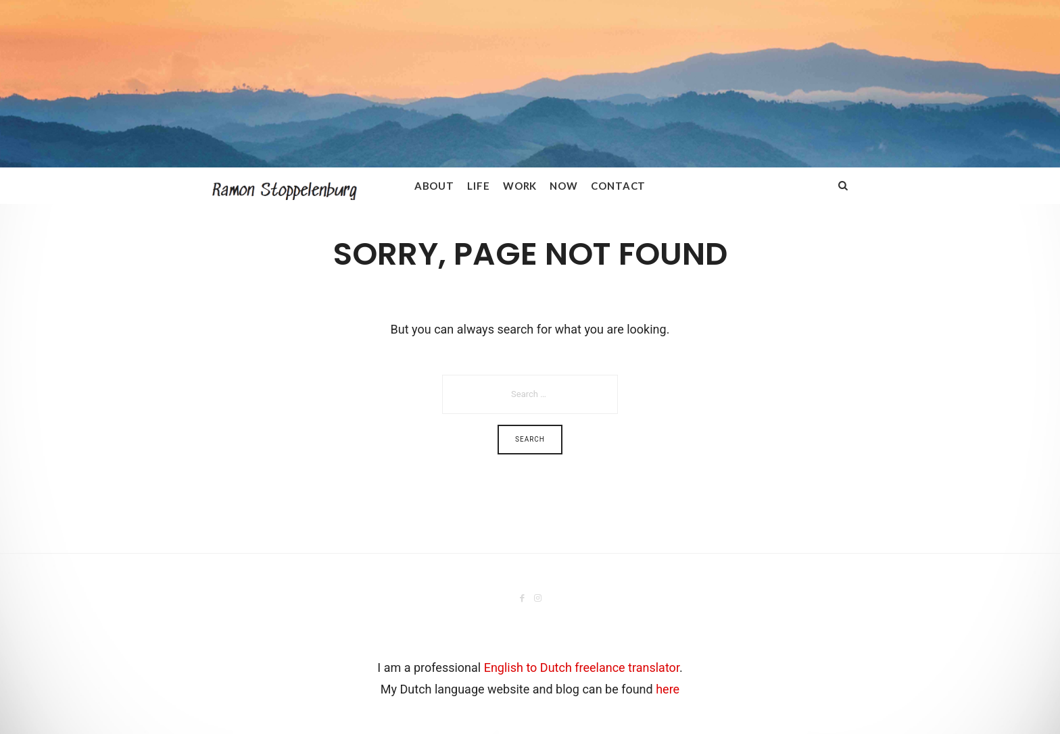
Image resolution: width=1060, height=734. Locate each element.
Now (564, 186)
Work (520, 186)
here (667, 689)
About (434, 186)
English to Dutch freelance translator (581, 667)
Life (478, 186)
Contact (618, 186)
